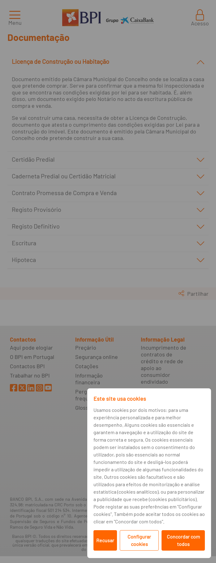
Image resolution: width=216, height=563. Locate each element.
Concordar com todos (183, 540)
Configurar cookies (139, 540)
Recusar (105, 540)
